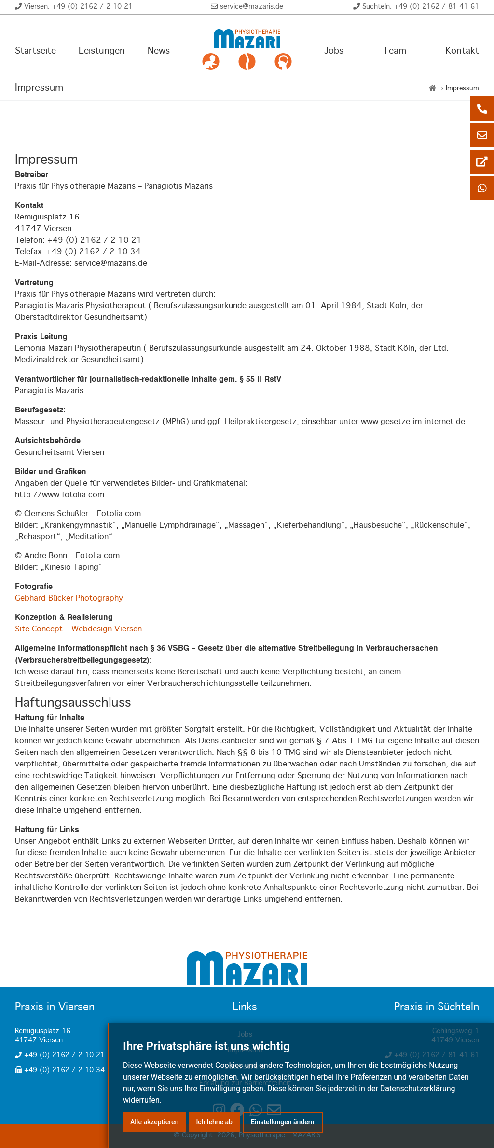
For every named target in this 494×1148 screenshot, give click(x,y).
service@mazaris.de (251, 6)
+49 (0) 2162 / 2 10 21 (92, 6)
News (159, 51)
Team (394, 51)
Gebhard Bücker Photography (69, 598)
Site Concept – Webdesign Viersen (78, 629)
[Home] (432, 88)
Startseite (35, 51)
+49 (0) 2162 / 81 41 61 (436, 6)
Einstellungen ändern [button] (283, 1122)
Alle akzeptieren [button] (154, 1122)
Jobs (333, 51)
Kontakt (462, 51)
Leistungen (102, 51)
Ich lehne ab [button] (214, 1122)
